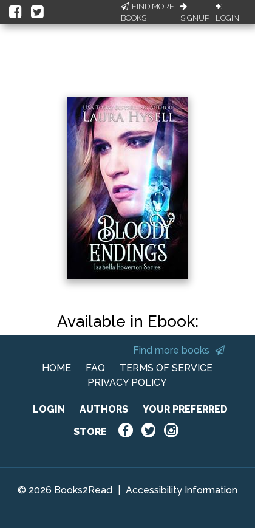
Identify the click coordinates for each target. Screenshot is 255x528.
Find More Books (147, 12)
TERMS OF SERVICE (166, 368)
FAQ (95, 368)
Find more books (179, 350)
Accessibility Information (181, 490)
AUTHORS (104, 409)
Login (227, 12)
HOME (56, 368)
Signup (194, 12)
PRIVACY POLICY (127, 382)
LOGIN (49, 409)
